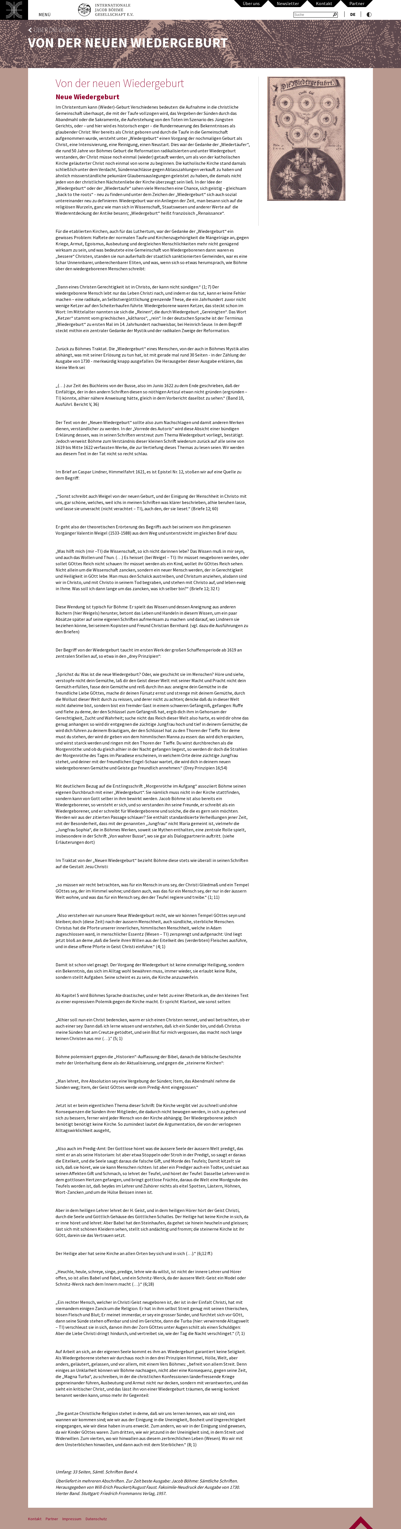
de (353, 14)
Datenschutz (96, 1518)
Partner (356, 3)
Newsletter (288, 3)
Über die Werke (55, 30)
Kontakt (324, 3)
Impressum (71, 1518)
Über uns (251, 3)
